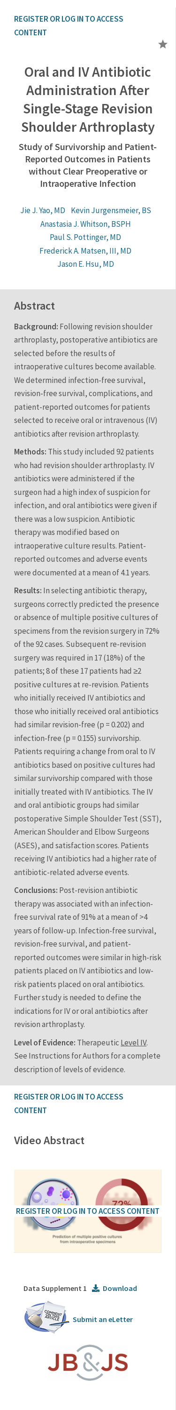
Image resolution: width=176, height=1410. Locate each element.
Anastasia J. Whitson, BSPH (85, 224)
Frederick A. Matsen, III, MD (85, 251)
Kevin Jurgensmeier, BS (111, 210)
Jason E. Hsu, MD (85, 264)
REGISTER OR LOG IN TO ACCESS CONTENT (88, 1211)
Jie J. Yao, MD (42, 210)
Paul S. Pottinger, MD (85, 237)
